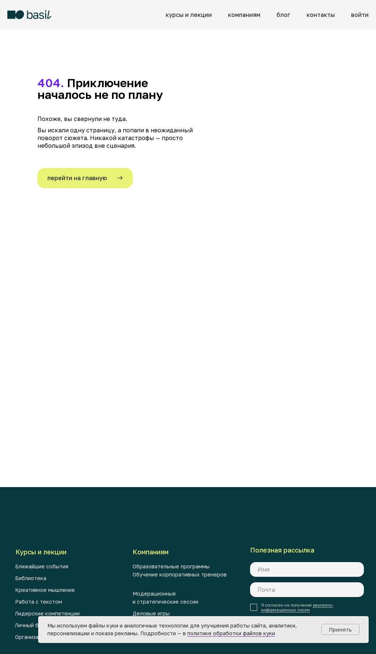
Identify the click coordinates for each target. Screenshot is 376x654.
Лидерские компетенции (47, 613)
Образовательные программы (171, 566)
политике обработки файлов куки (231, 633)
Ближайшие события (41, 566)
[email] (307, 589)
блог (283, 14)
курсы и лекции (189, 14)
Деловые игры (151, 613)
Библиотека (30, 578)
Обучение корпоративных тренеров (180, 574)
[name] (307, 569)
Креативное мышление (45, 590)
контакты (321, 14)
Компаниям (151, 552)
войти (360, 14)
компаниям (244, 14)
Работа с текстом (38, 601)
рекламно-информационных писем (297, 607)
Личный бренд (33, 625)
